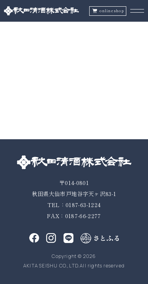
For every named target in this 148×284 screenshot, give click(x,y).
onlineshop (111, 10)
